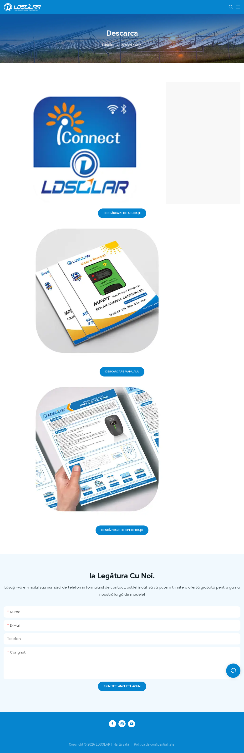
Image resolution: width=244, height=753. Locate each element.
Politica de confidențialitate (154, 744)
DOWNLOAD (131, 44)
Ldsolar (108, 44)
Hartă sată (121, 744)
